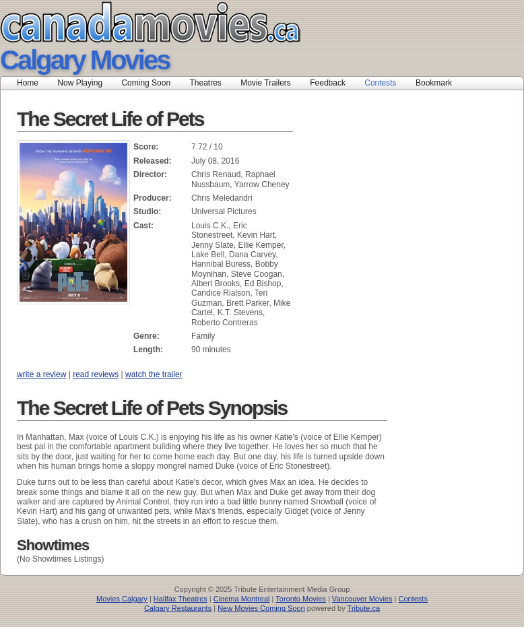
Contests (380, 83)
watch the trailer (154, 374)
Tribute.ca (364, 608)
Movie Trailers (265, 83)
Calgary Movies (84, 60)
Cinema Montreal (242, 599)
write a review (41, 374)
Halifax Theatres (180, 599)
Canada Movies (131, 22)
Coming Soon (145, 83)
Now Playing (79, 83)
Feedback (328, 83)
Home (27, 83)
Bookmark (438, 83)
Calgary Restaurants (177, 608)
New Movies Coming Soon (261, 608)
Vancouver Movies (362, 599)
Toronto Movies (300, 599)
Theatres (205, 83)
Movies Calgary (122, 599)
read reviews (96, 374)
